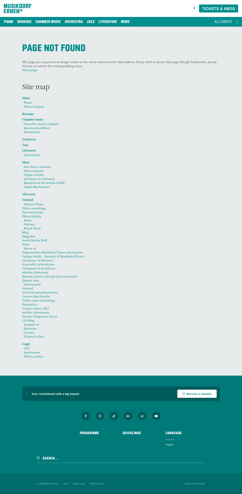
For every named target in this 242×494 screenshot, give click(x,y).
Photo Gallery (32, 216)
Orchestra (29, 139)
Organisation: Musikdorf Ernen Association (52, 252)
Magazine (29, 236)
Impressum (32, 353)
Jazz (25, 145)
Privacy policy (33, 357)
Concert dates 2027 (35, 309)
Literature (29, 150)
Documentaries (33, 212)
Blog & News (32, 228)
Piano (26, 98)
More (25, 162)
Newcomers (32, 132)
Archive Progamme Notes (39, 317)
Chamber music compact (41, 124)
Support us (31, 325)
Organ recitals (34, 175)
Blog (25, 232)
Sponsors (30, 329)
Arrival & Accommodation (40, 293)
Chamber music (33, 119)
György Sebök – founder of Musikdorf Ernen (53, 256)
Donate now (30, 281)
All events (28, 194)
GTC (27, 349)
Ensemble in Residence (38, 264)
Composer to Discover (37, 260)
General (27, 199)
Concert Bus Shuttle (36, 297)
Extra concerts (34, 171)
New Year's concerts (37, 167)
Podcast (29, 224)
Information (32, 285)
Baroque (28, 114)
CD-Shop (28, 321)
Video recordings (34, 208)
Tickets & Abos (218, 8)
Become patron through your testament (50, 277)
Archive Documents (35, 313)
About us (30, 248)
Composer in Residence (38, 269)
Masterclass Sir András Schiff (44, 183)
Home (28, 220)
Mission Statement (35, 273)
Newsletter (29, 305)
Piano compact (34, 107)
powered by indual (195, 483)
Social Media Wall (34, 240)
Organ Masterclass (37, 187)
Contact (29, 333)
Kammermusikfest (37, 128)
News (26, 244)
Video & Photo (34, 204)
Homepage (30, 70)
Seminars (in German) (39, 179)
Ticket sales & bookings (38, 301)
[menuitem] (8, 22)
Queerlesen (32, 155)
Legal (26, 344)
